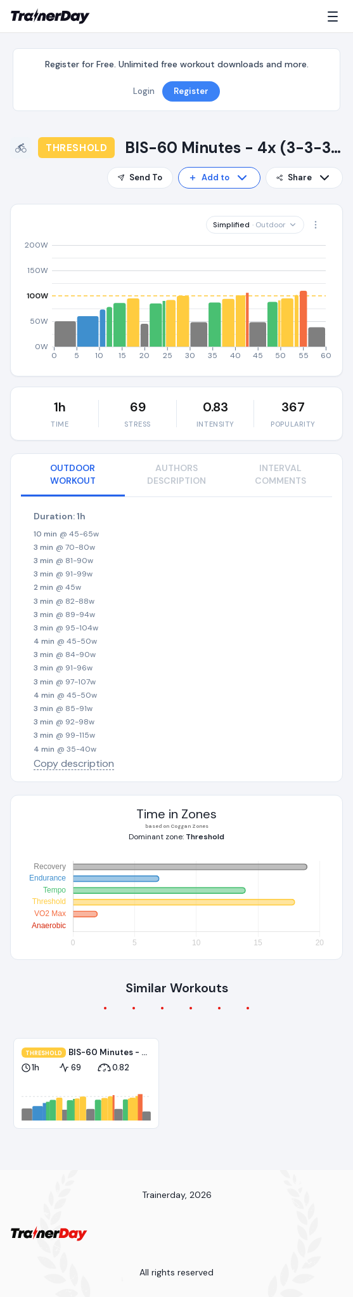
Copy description (74, 763)
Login (144, 91)
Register (191, 91)
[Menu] (335, 16)
